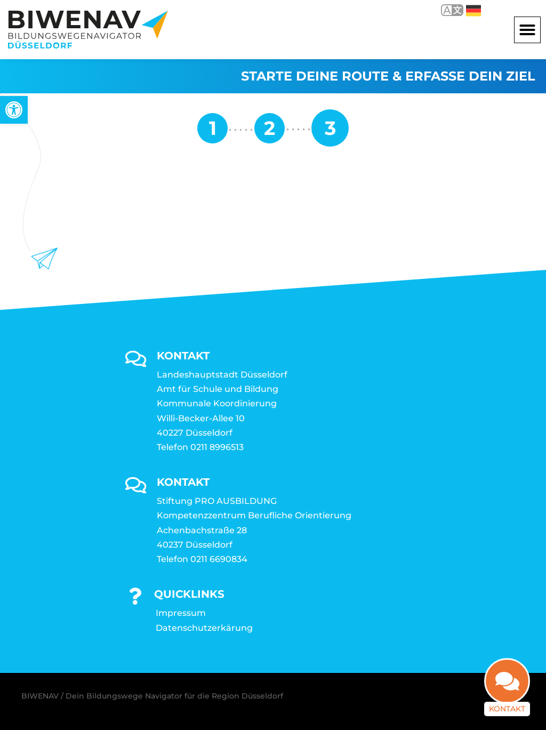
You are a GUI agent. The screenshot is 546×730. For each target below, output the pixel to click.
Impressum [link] (181, 613)
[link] (14, 110)
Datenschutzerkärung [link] (204, 628)
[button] (527, 30)
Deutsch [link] (473, 10)
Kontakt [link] (507, 705)
